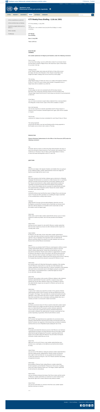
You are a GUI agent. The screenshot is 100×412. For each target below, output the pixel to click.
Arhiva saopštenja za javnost (16, 20)
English (61, 3)
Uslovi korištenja (73, 402)
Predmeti (15, 14)
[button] (50, 9)
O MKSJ (9, 14)
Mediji (30, 14)
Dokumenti (23, 14)
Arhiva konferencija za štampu (16, 23)
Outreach (37, 14)
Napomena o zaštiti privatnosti (86, 402)
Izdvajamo (45, 14)
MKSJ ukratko (12, 30)
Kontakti (66, 402)
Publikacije (11, 33)
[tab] (15, 20)
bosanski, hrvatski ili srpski (76, 3)
